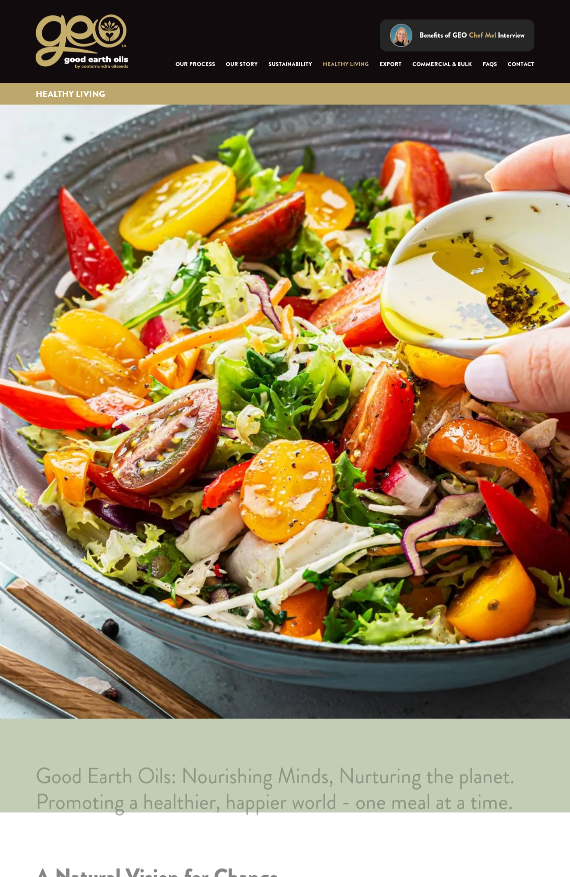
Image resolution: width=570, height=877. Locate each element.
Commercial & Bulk (442, 65)
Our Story (242, 65)
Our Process (195, 65)
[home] (82, 42)
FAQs (490, 65)
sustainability (290, 65)
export (390, 65)
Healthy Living (346, 65)
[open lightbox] (457, 36)
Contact (521, 65)
